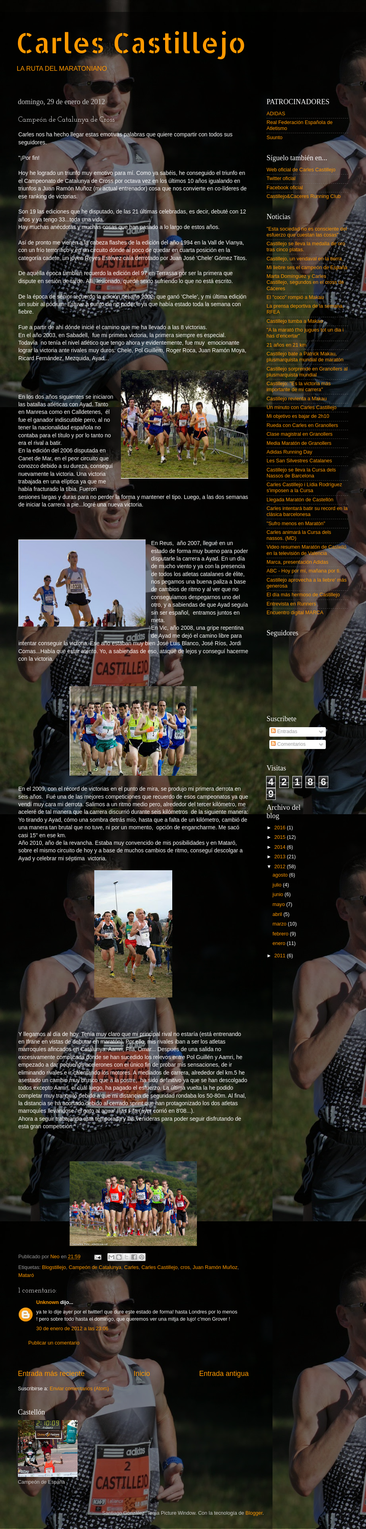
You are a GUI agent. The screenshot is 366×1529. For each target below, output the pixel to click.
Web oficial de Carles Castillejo (301, 170)
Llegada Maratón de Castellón (300, 500)
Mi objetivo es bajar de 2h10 (298, 416)
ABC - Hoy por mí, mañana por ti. (304, 571)
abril (278, 914)
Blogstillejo (54, 1267)
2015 (280, 837)
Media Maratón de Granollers (299, 443)
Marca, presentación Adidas (297, 562)
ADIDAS (276, 113)
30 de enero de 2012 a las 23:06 (72, 1328)
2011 (280, 956)
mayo (279, 904)
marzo (280, 924)
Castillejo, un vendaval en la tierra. (305, 259)
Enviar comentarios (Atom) (79, 1388)
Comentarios (288, 744)
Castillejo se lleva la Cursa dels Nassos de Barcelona (301, 473)
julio (278, 885)
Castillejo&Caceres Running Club (304, 196)
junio (278, 894)
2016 (280, 827)
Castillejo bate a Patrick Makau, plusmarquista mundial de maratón (305, 357)
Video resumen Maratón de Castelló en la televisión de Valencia (307, 550)
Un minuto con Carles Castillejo (302, 407)
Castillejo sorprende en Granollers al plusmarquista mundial (307, 372)
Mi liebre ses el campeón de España (307, 267)
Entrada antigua (224, 1374)
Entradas (284, 731)
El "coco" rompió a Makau (295, 297)
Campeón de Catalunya (95, 1267)
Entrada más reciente (51, 1374)
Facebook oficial (285, 187)
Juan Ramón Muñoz (215, 1267)
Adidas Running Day (289, 452)
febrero (281, 934)
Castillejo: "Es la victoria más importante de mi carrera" (299, 386)
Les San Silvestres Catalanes (299, 461)
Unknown (47, 1302)
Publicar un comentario (54, 1343)
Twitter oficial (281, 178)
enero (280, 943)
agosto (281, 875)
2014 (280, 847)
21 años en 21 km (286, 345)
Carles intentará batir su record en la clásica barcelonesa (307, 511)
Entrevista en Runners (291, 604)
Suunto (274, 137)
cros (185, 1267)
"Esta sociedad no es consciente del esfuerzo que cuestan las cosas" (307, 232)
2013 (280, 857)
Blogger (254, 1513)
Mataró (26, 1275)
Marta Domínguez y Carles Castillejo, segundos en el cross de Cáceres (305, 282)
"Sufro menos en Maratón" (296, 523)
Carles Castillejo (131, 42)
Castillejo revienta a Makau (297, 399)
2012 (280, 866)
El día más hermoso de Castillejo (303, 595)
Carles (131, 1267)
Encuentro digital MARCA (295, 612)
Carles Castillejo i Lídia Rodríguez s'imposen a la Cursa (304, 487)
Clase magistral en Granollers (300, 434)
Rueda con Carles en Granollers (302, 425)
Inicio (142, 1374)
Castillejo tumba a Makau (295, 321)
